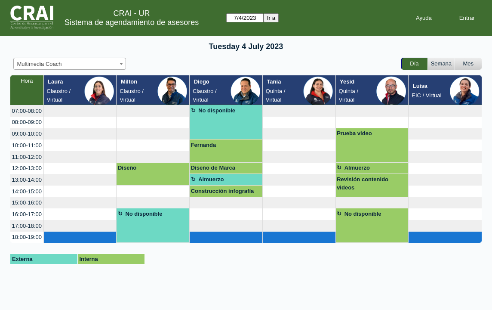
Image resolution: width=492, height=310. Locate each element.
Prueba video (354, 133)
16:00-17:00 (27, 214)
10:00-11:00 (27, 145)
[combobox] (69, 64)
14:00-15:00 (27, 191)
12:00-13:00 (27, 168)
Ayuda (424, 18)
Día (414, 63)
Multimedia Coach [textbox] (39, 64)
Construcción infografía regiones (222, 192)
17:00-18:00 (27, 226)
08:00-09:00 (27, 122)
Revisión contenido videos (362, 183)
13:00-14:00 (27, 180)
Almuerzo (357, 167)
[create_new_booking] (80, 111)
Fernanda (203, 145)
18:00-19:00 (27, 237)
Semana (441, 63)
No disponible (216, 110)
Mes (468, 63)
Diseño (127, 167)
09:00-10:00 (27, 133)
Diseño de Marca (213, 167)
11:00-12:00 (27, 157)
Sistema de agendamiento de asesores (132, 22)
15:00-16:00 (27, 202)
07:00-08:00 (27, 111)
